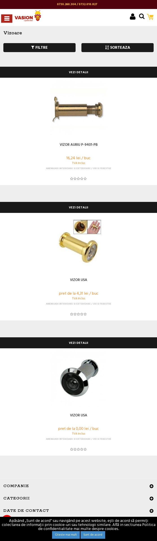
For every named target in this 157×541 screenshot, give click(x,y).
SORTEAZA (117, 47)
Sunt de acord (92, 534)
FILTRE (39, 47)
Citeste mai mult (66, 534)
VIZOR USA (78, 280)
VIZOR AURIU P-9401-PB (79, 145)
